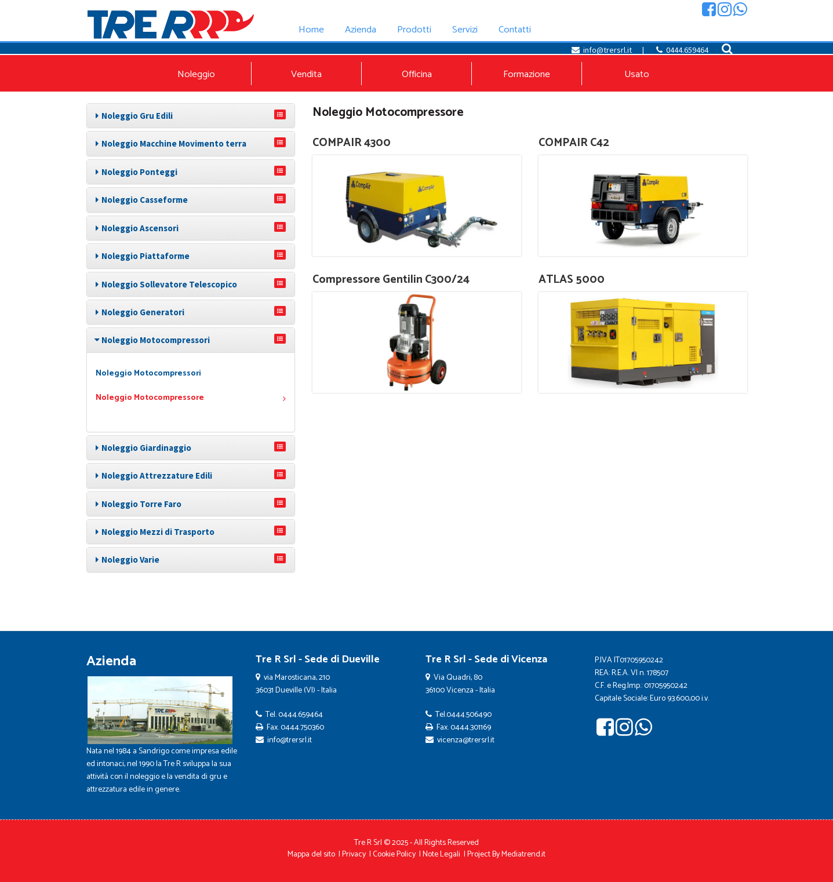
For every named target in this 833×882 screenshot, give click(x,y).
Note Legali (441, 854)
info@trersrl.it (607, 50)
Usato (636, 74)
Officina (417, 74)
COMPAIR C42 (574, 142)
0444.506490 (469, 714)
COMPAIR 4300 (351, 142)
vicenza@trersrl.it (465, 740)
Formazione (526, 74)
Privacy (354, 854)
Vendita (306, 74)
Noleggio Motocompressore (191, 397)
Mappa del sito (311, 854)
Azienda (111, 661)
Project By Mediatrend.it (506, 854)
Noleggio (196, 74)
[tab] (190, 115)
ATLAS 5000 (572, 279)
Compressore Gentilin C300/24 (391, 279)
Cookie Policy (394, 854)
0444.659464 (687, 50)
